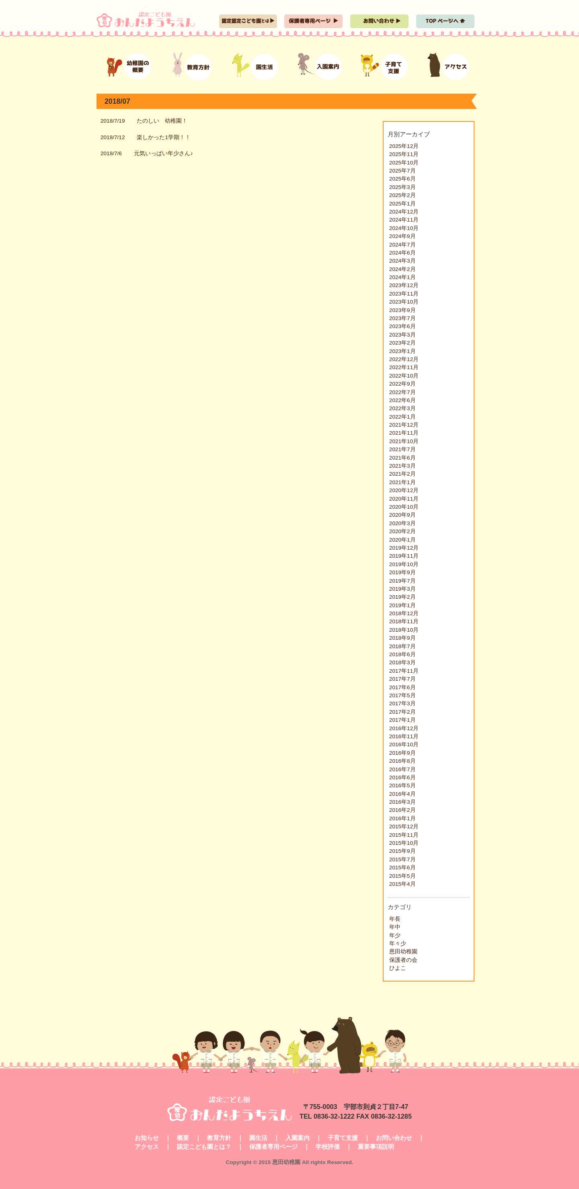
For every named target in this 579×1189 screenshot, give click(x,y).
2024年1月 (402, 277)
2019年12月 (404, 548)
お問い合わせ (394, 1137)
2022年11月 (404, 367)
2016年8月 (402, 761)
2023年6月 (402, 326)
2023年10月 (404, 302)
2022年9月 (402, 384)
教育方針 (219, 1137)
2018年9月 (402, 638)
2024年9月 (402, 236)
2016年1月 (402, 818)
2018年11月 (404, 621)
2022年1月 (402, 417)
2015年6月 (402, 868)
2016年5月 (402, 785)
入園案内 (297, 1137)
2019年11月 (404, 556)
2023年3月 (402, 335)
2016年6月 (402, 777)
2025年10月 (404, 163)
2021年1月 (402, 482)
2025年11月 (404, 154)
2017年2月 (402, 712)
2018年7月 (402, 646)
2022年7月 (402, 392)
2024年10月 (404, 228)
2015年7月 (402, 859)
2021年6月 (402, 458)
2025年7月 (402, 171)
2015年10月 (404, 843)
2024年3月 (402, 261)
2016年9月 (402, 753)
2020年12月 (404, 490)
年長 (394, 919)
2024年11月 (404, 220)
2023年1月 (402, 351)
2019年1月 (402, 605)
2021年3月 (402, 466)
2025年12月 (404, 146)
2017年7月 (402, 679)
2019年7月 (402, 581)
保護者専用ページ (273, 1146)
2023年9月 (402, 310)
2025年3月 (402, 187)
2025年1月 (402, 204)
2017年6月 (402, 687)
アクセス (147, 1146)
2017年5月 (402, 695)
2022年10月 (404, 376)
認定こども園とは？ (204, 1146)
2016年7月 (402, 769)
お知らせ (147, 1137)
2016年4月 (402, 794)
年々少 (397, 944)
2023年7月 (402, 318)
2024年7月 (402, 245)
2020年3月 (402, 523)
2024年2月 (402, 269)
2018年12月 (404, 613)
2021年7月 (402, 449)
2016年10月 (404, 744)
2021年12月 (404, 425)
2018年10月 (404, 630)
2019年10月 (404, 564)
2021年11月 (404, 433)
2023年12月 (404, 285)
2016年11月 (404, 736)
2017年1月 (402, 720)
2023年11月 (404, 294)
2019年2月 (402, 597)
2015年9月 (402, 851)
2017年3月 (402, 703)
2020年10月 (404, 507)
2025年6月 (402, 179)
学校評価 (328, 1146)
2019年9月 (402, 572)
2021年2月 (402, 474)
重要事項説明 (376, 1146)
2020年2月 (402, 531)
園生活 (258, 1137)
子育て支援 (343, 1137)
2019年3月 (402, 589)
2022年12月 (404, 359)
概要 (183, 1137)
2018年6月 (402, 654)
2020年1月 (402, 540)
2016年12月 (404, 728)
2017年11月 (404, 671)
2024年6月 (402, 253)
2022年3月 (402, 408)
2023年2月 (402, 343)
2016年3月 (402, 802)
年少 (394, 935)
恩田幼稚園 (403, 952)
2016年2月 (402, 810)
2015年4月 (402, 884)
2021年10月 (404, 441)
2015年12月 (404, 826)
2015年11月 (404, 835)
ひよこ (397, 968)
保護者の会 (403, 960)
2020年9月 (402, 515)
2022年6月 (402, 400)
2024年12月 (404, 212)
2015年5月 (402, 876)
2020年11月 (404, 499)
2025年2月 (402, 195)
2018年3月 (402, 662)
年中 (394, 927)
